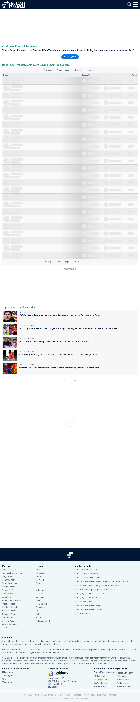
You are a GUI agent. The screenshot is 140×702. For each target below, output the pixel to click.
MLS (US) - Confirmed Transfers (90, 593)
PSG (38, 614)
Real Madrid (41, 604)
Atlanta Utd (41, 590)
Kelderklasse (122, 683)
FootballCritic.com (125, 673)
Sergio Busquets (9, 583)
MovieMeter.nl (100, 679)
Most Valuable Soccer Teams (89, 609)
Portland (40, 580)
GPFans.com (122, 676)
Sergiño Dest (8, 621)
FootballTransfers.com (104, 672)
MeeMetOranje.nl (124, 686)
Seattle (39, 583)
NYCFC (39, 587)
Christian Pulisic (9, 614)
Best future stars (83, 613)
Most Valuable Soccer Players (89, 605)
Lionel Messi (8, 593)
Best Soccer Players (85, 601)
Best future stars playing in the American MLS (96, 589)
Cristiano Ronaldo (10, 607)
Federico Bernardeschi (12, 573)
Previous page (63, 70)
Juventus (40, 597)
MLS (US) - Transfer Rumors (88, 597)
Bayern (39, 617)
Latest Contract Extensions (88, 577)
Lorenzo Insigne (9, 569)
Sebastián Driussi (10, 590)
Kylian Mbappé (8, 604)
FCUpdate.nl (99, 676)
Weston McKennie (10, 624)
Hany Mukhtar (8, 580)
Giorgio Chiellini (9, 587)
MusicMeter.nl (123, 679)
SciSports (56, 652)
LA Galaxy (40, 573)
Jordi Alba (6, 597)
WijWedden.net (100, 683)
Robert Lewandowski (11, 600)
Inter (38, 611)
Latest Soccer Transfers (86, 569)
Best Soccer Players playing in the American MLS (97, 585)
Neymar (5, 628)
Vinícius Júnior (8, 611)
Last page (93, 70)
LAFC (38, 569)
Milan (38, 600)
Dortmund (40, 593)
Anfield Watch (100, 686)
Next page (79, 70)
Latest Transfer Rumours (87, 573)
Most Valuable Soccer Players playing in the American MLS (102, 581)
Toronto (39, 576)
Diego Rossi (7, 576)
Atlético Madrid (43, 621)
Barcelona (40, 607)
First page (48, 70)
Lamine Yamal (8, 617)
